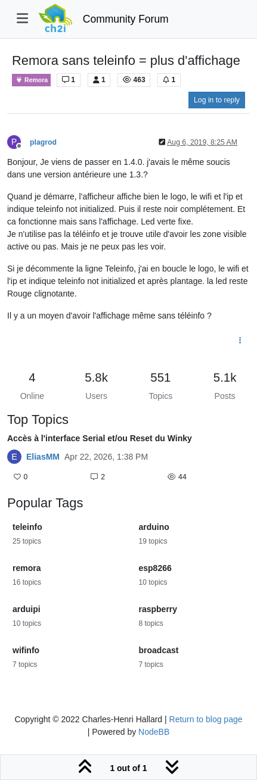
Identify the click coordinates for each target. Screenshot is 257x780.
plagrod (43, 142)
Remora (31, 80)
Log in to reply (217, 100)
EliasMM (43, 457)
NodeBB (153, 732)
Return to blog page (206, 719)
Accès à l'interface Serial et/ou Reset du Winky (99, 438)
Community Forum (126, 19)
